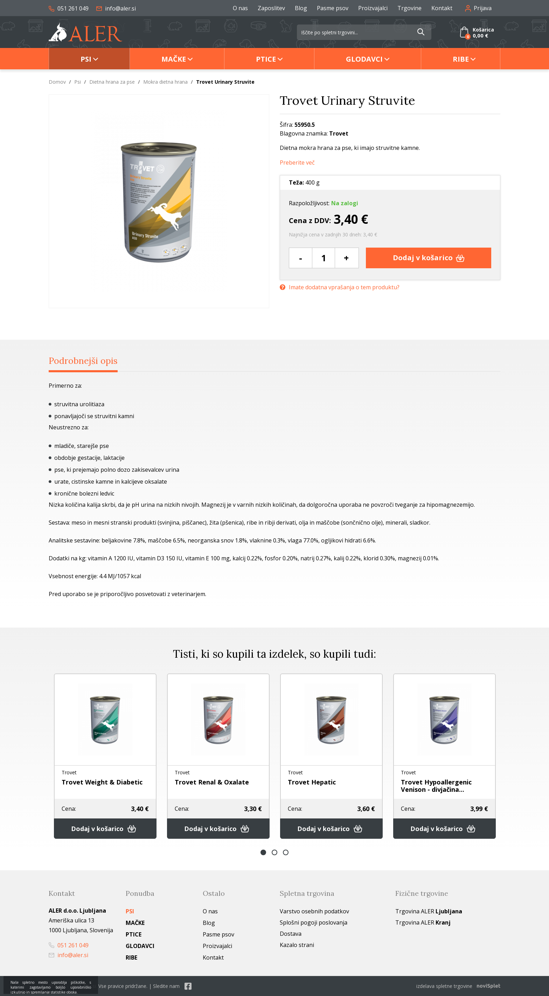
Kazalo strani (297, 945)
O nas (240, 8)
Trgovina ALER (428, 911)
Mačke (173, 59)
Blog (301, 8)
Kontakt (441, 8)
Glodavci (364, 59)
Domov (57, 81)
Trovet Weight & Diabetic (102, 782)
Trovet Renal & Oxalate (212, 782)
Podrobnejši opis (83, 360)
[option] (105, 756)
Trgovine (409, 8)
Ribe (461, 59)
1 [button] (263, 852)
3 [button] (286, 852)
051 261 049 (69, 8)
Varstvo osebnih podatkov (314, 911)
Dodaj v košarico (429, 257)
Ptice (266, 59)
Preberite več (297, 162)
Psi (86, 59)
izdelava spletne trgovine (444, 986)
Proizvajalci (373, 8)
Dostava (290, 934)
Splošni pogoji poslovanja (313, 922)
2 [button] (274, 852)
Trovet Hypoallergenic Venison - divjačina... (436, 786)
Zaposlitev (271, 8)
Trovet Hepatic (312, 782)
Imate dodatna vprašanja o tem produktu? (339, 287)
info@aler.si (116, 8)
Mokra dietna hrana (165, 81)
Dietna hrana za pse (112, 81)
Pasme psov (332, 8)
